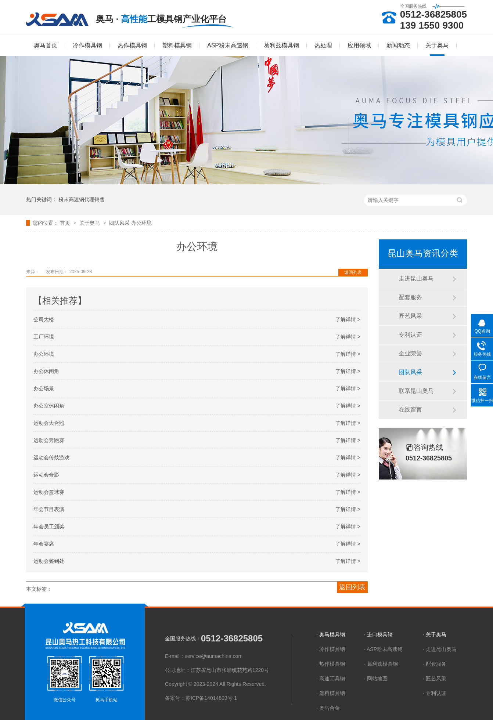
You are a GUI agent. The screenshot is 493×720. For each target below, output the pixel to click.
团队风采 (120, 223)
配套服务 (410, 297)
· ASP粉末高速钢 (383, 649)
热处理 (323, 45)
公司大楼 (43, 319)
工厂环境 (43, 337)
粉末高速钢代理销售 (81, 199)
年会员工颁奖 (48, 526)
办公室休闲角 (48, 406)
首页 (66, 223)
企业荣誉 (410, 353)
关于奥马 (437, 45)
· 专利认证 (434, 693)
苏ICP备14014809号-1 (211, 698)
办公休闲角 (46, 371)
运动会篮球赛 (48, 492)
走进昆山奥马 (416, 278)
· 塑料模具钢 (330, 693)
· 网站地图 (376, 678)
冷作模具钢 (87, 45)
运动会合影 (46, 475)
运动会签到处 (48, 561)
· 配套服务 (434, 664)
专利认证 (410, 335)
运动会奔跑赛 (48, 440)
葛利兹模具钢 (281, 45)
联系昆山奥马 (416, 391)
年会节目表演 (48, 509)
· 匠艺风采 (434, 678)
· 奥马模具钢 (330, 634)
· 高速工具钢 (330, 678)
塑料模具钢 (177, 45)
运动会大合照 (48, 423)
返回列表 (353, 272)
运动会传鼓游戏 (51, 457)
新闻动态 (398, 45)
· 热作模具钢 (330, 664)
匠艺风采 (410, 316)
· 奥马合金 (328, 708)
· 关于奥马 (434, 634)
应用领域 (359, 45)
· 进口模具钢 (378, 634)
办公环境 (141, 223)
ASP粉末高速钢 (227, 45)
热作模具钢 (132, 45)
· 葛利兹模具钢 (381, 664)
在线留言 (410, 409)
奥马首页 (45, 45)
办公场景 (43, 388)
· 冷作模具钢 (330, 649)
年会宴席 (43, 544)
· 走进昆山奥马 (440, 649)
